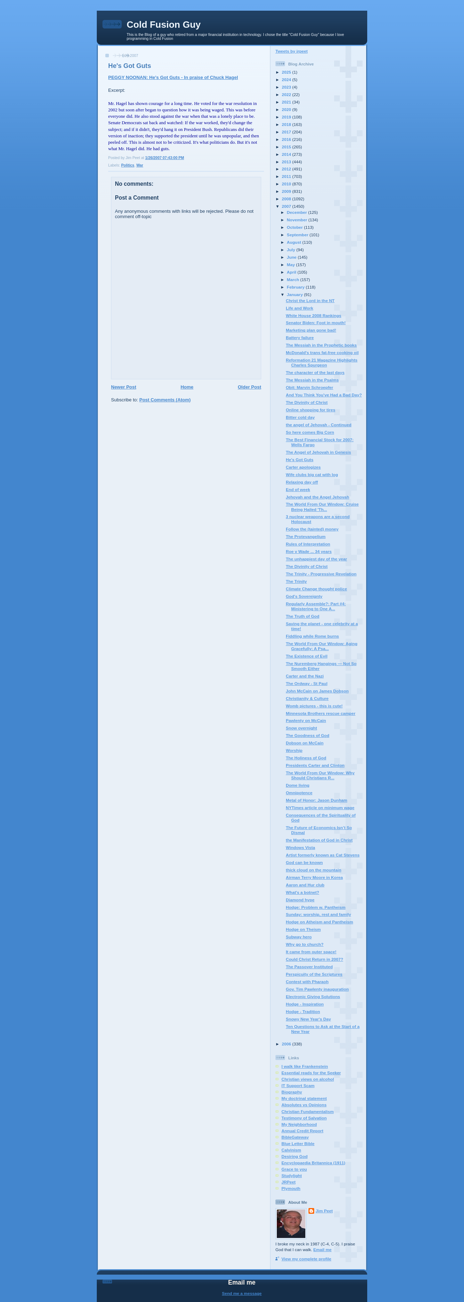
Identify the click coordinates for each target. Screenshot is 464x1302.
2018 (287, 124)
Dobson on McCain (304, 742)
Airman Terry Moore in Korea (314, 877)
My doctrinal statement (304, 1098)
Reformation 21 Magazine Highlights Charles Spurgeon (321, 362)
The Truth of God (302, 616)
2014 (287, 154)
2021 (287, 102)
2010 (287, 183)
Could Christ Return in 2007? (314, 959)
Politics (127, 165)
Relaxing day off (302, 482)
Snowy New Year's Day (308, 1019)
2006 (287, 1044)
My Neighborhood (299, 1124)
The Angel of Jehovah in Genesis (318, 452)
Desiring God (294, 1156)
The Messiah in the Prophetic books (321, 345)
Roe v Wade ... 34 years (309, 551)
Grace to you (294, 1169)
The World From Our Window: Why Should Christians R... (320, 775)
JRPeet (288, 1182)
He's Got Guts (129, 65)
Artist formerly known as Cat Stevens (322, 855)
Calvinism (291, 1150)
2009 (287, 191)
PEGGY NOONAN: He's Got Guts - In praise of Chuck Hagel (173, 77)
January (295, 294)
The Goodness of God (307, 735)
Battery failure (300, 337)
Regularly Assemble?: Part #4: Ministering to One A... (316, 606)
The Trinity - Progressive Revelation (321, 573)
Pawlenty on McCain (306, 720)
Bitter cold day (300, 417)
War (139, 165)
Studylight (291, 1175)
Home (186, 387)
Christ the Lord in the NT (310, 300)
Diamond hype (300, 899)
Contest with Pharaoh (307, 981)
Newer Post (123, 387)
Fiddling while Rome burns (312, 636)
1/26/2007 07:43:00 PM (164, 158)
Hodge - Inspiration (304, 1004)
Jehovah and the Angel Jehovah (317, 497)
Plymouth (290, 1188)
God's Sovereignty (304, 596)
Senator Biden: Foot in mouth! (316, 322)
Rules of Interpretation (308, 544)
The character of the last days (315, 372)
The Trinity (296, 581)
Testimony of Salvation (304, 1118)
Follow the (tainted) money (312, 529)
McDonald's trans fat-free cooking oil (322, 352)
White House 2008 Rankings (313, 315)
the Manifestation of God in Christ (319, 840)
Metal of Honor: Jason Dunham (316, 800)
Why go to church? (304, 944)
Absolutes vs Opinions (304, 1104)
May (291, 264)
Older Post (249, 387)
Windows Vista (300, 847)
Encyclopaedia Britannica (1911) (313, 1162)
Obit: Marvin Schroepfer (309, 387)
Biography (291, 1092)
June (292, 257)
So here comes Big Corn (310, 432)
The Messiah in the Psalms (312, 380)
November (297, 219)
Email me (322, 1249)
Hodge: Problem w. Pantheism (316, 907)
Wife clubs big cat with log (312, 474)
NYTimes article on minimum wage (320, 807)
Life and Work (299, 308)
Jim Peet (324, 1210)
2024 (287, 79)
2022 (287, 94)
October (295, 227)
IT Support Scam (298, 1085)
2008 (287, 198)
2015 (287, 146)
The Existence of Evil (306, 656)
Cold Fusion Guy (164, 24)
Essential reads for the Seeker (311, 1072)
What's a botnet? (302, 892)
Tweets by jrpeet (291, 51)
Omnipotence (299, 792)
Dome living (297, 785)
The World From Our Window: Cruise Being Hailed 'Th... (322, 506)
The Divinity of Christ (307, 402)
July (291, 249)
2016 (287, 139)
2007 (287, 206)
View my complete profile (306, 1258)
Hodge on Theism (303, 929)
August (294, 242)
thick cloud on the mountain (313, 870)
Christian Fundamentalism (307, 1111)
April (292, 272)
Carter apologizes (303, 467)
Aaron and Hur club (305, 884)
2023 (287, 87)
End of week (298, 489)
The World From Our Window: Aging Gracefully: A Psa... (321, 646)
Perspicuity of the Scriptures (314, 974)
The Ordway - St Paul (306, 683)
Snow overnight (301, 728)
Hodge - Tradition (303, 1011)
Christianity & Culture (307, 698)
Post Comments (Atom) (165, 399)
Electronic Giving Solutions (313, 996)
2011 (287, 176)
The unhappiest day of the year (316, 559)
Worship (294, 750)
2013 (287, 161)
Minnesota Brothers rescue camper (320, 713)
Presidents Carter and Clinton (315, 765)
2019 (287, 117)
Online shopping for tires (310, 409)
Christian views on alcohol (307, 1079)
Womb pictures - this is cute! (314, 705)
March (293, 279)
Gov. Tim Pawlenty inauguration (317, 989)
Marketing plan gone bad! (311, 330)
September (298, 234)
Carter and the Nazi (305, 676)
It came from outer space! (311, 951)
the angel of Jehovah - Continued (318, 424)
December (297, 212)
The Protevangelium (306, 536)
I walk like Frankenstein (304, 1066)
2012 (287, 169)
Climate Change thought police (316, 588)
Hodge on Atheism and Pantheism (319, 921)
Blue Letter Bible (298, 1143)
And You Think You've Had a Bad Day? (324, 394)
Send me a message (242, 1293)
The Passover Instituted (309, 966)
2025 (287, 72)
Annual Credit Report (302, 1130)
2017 (287, 132)
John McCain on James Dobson (317, 691)
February (296, 287)
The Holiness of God (306, 757)
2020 (287, 109)
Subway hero (299, 936)
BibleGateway (295, 1137)
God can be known (304, 862)
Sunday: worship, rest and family (318, 914)
